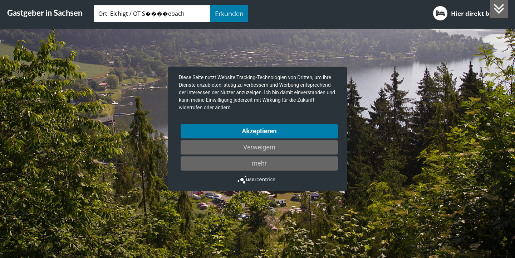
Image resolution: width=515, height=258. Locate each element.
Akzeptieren (259, 131)
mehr (259, 163)
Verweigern (259, 147)
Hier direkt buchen (470, 13)
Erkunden (229, 13)
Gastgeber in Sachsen (44, 13)
